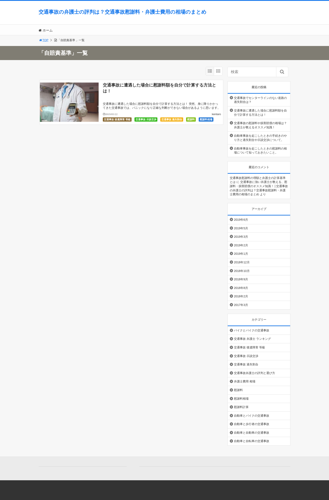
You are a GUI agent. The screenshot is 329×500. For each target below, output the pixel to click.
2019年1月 (241, 253)
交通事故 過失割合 (171, 119)
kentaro (216, 114)
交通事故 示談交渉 (146, 119)
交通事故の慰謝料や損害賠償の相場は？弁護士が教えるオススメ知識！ (260, 125)
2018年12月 (242, 262)
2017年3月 (241, 305)
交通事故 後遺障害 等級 (117, 119)
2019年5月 (241, 228)
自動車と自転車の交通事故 (251, 441)
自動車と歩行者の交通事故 (251, 424)
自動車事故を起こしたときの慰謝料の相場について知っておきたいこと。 (260, 150)
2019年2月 (241, 245)
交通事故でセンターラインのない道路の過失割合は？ (260, 100)
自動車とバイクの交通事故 (251, 415)
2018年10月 (242, 271)
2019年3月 (241, 236)
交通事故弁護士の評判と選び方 (254, 373)
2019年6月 (241, 219)
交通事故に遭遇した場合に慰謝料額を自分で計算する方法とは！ (260, 112)
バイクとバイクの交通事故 (251, 330)
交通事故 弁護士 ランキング (252, 338)
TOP (43, 40)
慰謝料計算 (241, 407)
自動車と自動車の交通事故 (251, 432)
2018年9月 (241, 279)
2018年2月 (241, 296)
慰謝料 (191, 119)
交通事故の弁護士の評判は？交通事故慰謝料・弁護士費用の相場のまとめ (122, 12)
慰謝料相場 (206, 119)
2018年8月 (241, 288)
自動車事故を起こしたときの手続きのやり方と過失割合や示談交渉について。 (260, 138)
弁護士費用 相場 (244, 381)
